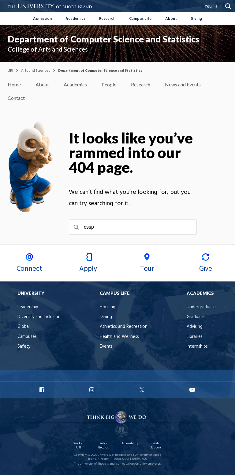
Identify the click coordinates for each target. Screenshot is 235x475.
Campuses (27, 336)
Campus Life (140, 19)
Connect (29, 263)
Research (107, 19)
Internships (197, 346)
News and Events (183, 84)
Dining (106, 317)
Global (23, 326)
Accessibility (130, 443)
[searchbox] (133, 227)
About (171, 19)
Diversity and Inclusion (39, 317)
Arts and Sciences (35, 70)
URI (10, 70)
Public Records (103, 445)
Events (106, 346)
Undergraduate (201, 307)
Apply (88, 263)
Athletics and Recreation (123, 326)
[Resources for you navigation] (211, 6)
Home (14, 84)
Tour (147, 263)
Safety (23, 346)
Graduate (196, 317)
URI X (143, 389)
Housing (107, 307)
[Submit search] (76, 227)
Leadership (27, 307)
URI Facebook (42, 389)
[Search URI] (228, 6)
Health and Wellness (119, 336)
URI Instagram (92, 389)
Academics (75, 19)
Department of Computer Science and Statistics (104, 39)
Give (205, 263)
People (109, 84)
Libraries (195, 336)
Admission (42, 19)
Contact (16, 98)
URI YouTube (192, 389)
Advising (195, 326)
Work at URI (78, 445)
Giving (196, 19)
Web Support (155, 445)
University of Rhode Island (114, 455)
